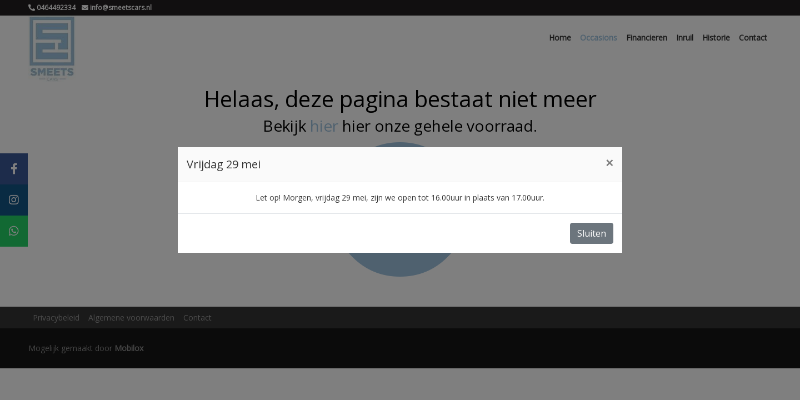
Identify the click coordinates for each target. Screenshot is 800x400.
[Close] (609, 162)
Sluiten (591, 233)
